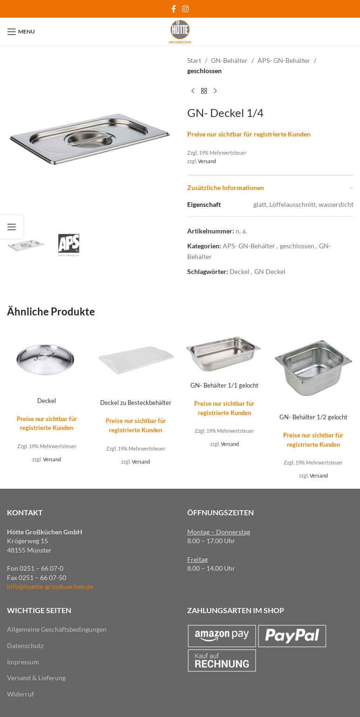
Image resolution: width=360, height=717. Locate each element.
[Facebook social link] (173, 9)
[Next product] (215, 91)
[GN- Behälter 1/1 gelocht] (225, 352)
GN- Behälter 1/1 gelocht (224, 385)
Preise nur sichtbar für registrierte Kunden (249, 134)
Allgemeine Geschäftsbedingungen (57, 629)
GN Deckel (269, 271)
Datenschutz (25, 645)
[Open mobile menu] (21, 31)
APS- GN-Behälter (284, 60)
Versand (207, 161)
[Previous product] (192, 91)
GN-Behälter (229, 60)
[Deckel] (47, 359)
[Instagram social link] (185, 9)
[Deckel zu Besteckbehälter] (136, 361)
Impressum (23, 661)
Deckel (240, 271)
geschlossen (204, 71)
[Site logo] (180, 31)
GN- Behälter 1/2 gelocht (313, 417)
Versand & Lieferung (36, 678)
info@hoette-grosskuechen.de (50, 586)
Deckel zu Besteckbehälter (136, 402)
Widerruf (20, 693)
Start (194, 60)
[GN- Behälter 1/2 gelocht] (313, 368)
